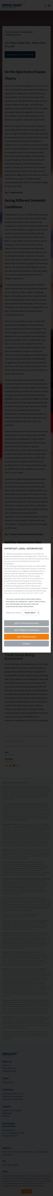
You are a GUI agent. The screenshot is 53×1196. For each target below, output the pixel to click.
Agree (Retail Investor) (26, 636)
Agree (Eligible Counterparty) (26, 629)
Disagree (26, 643)
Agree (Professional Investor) (26, 623)
